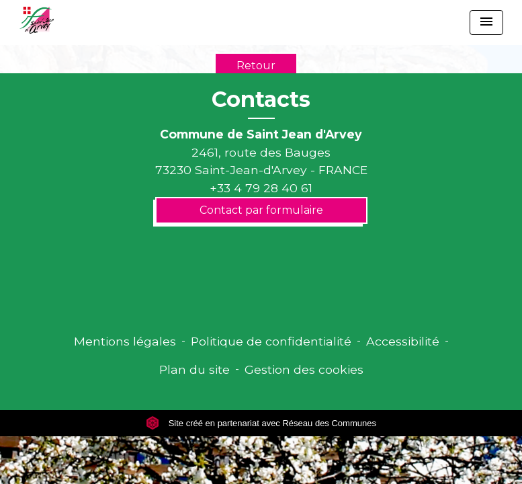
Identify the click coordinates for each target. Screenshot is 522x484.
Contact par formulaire (261, 210)
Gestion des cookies (304, 369)
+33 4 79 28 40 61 (261, 188)
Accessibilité (402, 341)
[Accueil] (36, 20)
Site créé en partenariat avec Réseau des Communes (261, 423)
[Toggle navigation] (486, 22)
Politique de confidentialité (271, 341)
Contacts (261, 99)
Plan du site (194, 369)
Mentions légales (125, 341)
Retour (255, 65)
